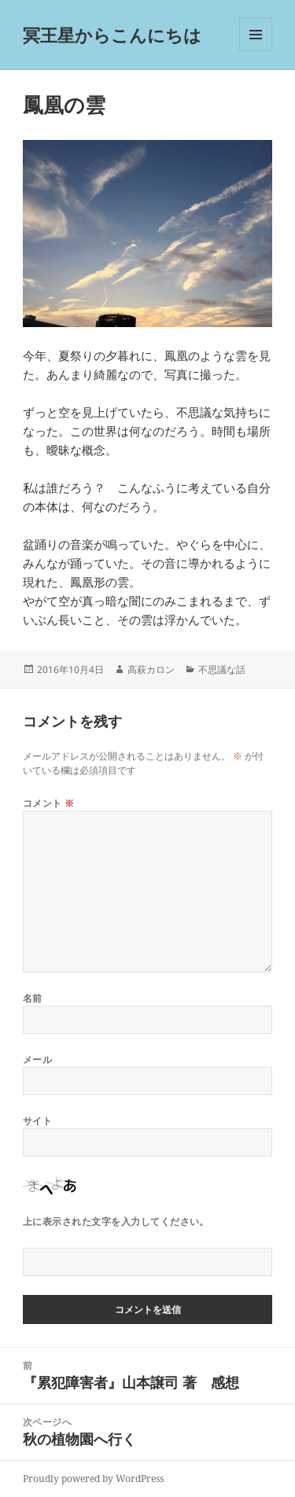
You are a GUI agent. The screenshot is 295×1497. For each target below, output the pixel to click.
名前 (32, 998)
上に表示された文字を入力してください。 (116, 1221)
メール (37, 1059)
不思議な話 (221, 669)
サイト (37, 1120)
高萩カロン (151, 669)
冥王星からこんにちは (112, 34)
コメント (49, 803)
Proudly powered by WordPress (93, 1478)
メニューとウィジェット (256, 50)
